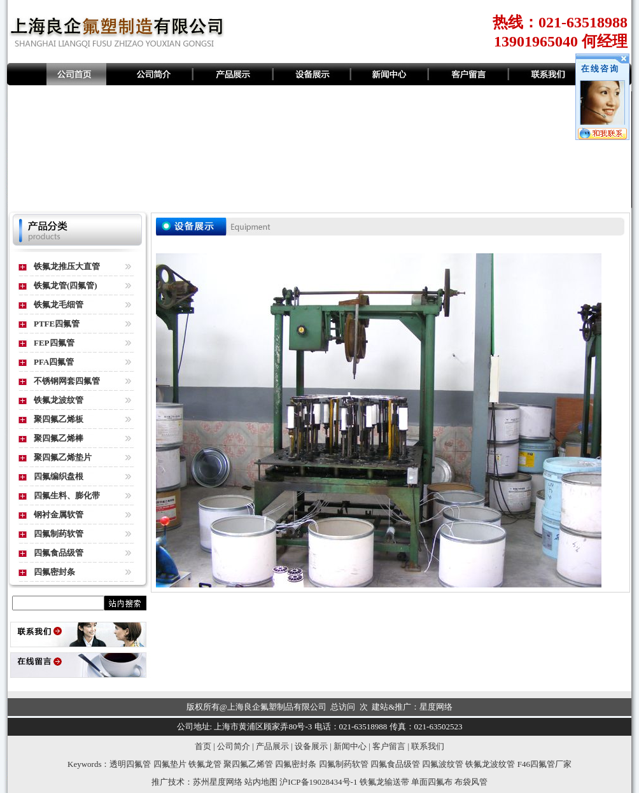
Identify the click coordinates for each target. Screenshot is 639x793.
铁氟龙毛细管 (58, 304)
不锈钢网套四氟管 (67, 381)
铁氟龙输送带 (384, 782)
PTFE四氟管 (57, 323)
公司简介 (233, 746)
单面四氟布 (432, 782)
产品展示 (272, 746)
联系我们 (427, 746)
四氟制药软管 (58, 533)
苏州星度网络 (217, 782)
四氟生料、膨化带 (67, 495)
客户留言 (388, 746)
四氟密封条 (54, 572)
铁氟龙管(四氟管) (65, 285)
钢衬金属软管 (58, 514)
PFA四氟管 (54, 362)
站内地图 (260, 782)
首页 (203, 746)
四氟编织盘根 (58, 476)
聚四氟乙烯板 (58, 419)
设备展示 (311, 746)
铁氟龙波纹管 (58, 400)
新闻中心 (350, 746)
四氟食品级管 (58, 553)
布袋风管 (471, 782)
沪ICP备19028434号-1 (318, 782)
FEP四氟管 (54, 342)
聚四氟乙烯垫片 (63, 457)
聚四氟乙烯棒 (58, 438)
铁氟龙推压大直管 (67, 266)
